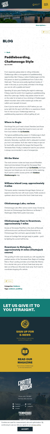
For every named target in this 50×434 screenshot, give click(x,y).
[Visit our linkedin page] (16, 408)
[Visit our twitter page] (28, 404)
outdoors (12, 289)
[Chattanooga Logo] (25, 384)
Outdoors (16, 286)
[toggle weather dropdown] (36, 4)
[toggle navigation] (46, 4)
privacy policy (36, 425)
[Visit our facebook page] (17, 404)
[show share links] (46, 31)
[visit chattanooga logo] (5, 4)
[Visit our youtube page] (16, 406)
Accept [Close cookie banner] (25, 429)
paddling (19, 289)
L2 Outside (24, 131)
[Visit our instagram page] (29, 406)
